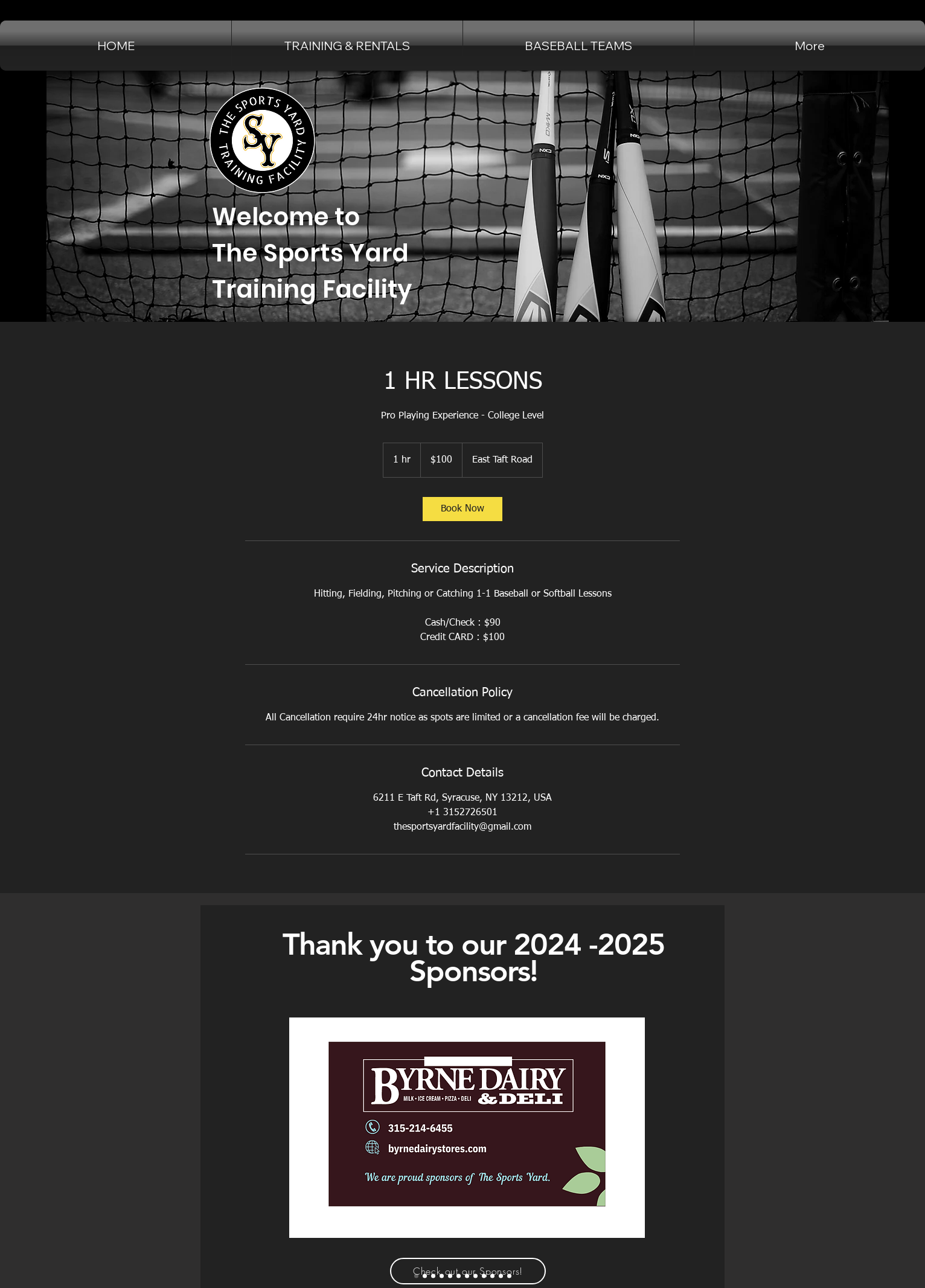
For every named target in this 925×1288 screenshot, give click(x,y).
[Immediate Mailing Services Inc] (509, 1276)
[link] (462, 509)
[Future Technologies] (467, 1276)
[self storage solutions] (501, 1276)
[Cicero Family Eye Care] (433, 1276)
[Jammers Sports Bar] (425, 1276)
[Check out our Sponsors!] (468, 1271)
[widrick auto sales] (450, 1276)
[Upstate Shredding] (492, 1276)
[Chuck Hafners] (475, 1276)
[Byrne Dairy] (416, 1276)
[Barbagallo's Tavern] (484, 1276)
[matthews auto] (458, 1276)
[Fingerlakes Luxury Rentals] (442, 1276)
